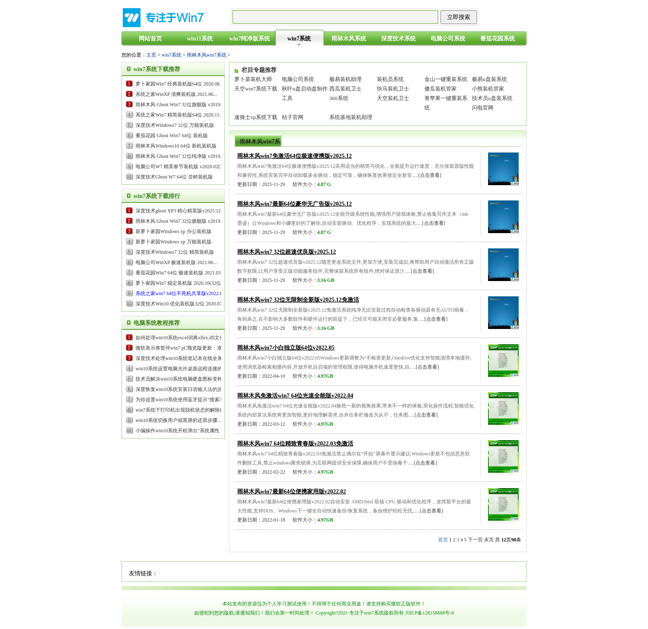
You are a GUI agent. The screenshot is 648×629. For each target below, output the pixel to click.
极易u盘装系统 (489, 79)
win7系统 (299, 39)
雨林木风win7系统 (206, 55)
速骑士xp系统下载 (255, 117)
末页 (489, 540)
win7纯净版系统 (249, 39)
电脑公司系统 (448, 39)
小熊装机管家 (488, 89)
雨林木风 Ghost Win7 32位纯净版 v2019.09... (183, 156)
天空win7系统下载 (255, 89)
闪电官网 (482, 108)
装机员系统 (390, 79)
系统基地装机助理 (350, 117)
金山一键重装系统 (445, 79)
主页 (151, 55)
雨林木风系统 (348, 39)
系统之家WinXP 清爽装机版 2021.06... (176, 94)
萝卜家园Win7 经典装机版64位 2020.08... (179, 84)
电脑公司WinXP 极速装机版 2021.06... (176, 262)
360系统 (338, 98)
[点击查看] (429, 175)
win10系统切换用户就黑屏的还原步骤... (178, 420)
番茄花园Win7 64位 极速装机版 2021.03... (180, 273)
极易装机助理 (345, 79)
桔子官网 (292, 117)
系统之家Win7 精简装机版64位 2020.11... (179, 115)
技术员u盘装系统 (492, 98)
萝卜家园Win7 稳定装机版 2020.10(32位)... (181, 283)
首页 (443, 540)
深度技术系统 (398, 39)
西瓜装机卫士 (345, 89)
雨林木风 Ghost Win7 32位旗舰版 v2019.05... (183, 104)
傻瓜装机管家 (440, 89)
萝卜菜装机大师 (253, 79)
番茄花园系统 (497, 39)
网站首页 (150, 39)
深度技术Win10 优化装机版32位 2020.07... (181, 304)
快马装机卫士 (393, 89)
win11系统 (200, 39)
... (180, 211)
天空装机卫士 (393, 98)
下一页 (475, 540)
